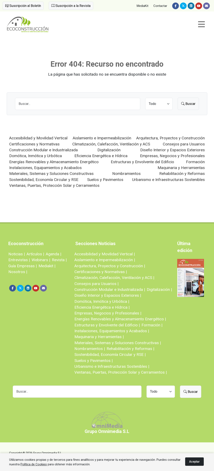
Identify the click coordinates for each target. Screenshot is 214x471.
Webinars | (41, 259)
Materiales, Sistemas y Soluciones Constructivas (51, 173)
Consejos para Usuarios (184, 144)
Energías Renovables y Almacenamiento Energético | (120, 319)
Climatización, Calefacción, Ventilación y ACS (111, 144)
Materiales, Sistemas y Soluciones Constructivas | (117, 342)
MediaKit (142, 6)
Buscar (188, 103)
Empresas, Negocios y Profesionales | (107, 313)
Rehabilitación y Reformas (182, 173)
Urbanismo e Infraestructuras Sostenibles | (111, 366)
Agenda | (53, 254)
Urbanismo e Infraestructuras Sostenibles (168, 179)
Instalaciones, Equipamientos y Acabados (45, 167)
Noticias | (16, 254)
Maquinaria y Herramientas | (99, 336)
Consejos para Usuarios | (96, 283)
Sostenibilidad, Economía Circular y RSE (43, 179)
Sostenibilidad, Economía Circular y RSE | (110, 354)
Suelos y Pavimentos (105, 179)
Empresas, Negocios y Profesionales (172, 155)
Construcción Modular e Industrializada (43, 150)
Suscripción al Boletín (23, 5)
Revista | (59, 259)
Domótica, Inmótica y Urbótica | (101, 301)
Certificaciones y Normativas (34, 144)
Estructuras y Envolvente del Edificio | (107, 325)
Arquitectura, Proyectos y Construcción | (109, 266)
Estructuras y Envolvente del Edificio (142, 161)
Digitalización (109, 150)
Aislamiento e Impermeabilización (102, 138)
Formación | (151, 325)
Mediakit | (46, 266)
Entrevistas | (19, 259)
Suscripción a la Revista (70, 5)
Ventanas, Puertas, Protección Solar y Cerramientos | (120, 372)
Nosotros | (17, 271)
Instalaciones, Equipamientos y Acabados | (111, 330)
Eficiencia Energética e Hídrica (100, 155)
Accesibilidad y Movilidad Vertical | (104, 254)
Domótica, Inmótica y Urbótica (35, 155)
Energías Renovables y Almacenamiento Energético (54, 161)
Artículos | (35, 254)
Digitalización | (159, 289)
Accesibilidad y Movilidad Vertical (38, 138)
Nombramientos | (89, 348)
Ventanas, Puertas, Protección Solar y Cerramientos (54, 185)
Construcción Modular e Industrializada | (109, 289)
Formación (195, 161)
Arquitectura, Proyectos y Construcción (170, 138)
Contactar (160, 6)
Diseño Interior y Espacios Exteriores (172, 150)
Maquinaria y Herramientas (181, 167)
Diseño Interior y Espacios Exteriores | (107, 295)
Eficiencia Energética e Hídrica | (102, 307)
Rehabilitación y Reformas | (130, 348)
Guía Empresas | (22, 266)
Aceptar (194, 461)
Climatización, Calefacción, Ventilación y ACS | (114, 277)
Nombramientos (126, 173)
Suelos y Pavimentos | (93, 360)
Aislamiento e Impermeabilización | (104, 259)
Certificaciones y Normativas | (100, 271)
